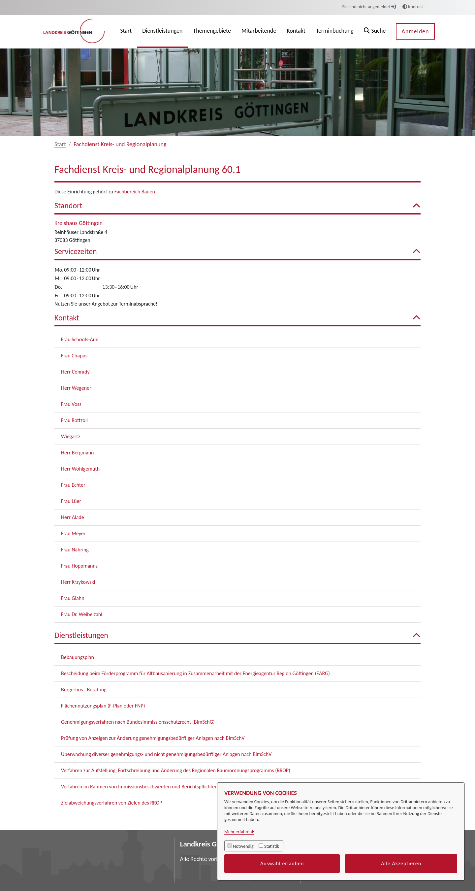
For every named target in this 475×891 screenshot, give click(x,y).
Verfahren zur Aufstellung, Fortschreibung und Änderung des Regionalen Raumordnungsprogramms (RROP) (175, 770)
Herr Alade (72, 517)
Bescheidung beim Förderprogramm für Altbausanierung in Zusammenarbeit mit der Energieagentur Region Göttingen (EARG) (195, 673)
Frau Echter (73, 485)
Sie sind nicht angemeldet (369, 7)
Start (60, 144)
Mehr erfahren (238, 832)
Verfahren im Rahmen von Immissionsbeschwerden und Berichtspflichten (139, 786)
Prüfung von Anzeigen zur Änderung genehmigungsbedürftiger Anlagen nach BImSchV (153, 738)
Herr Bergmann (77, 452)
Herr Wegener (76, 388)
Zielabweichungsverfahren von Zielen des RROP (111, 803)
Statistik (271, 846)
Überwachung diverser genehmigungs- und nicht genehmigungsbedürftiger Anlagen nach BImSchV (166, 754)
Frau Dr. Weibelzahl (81, 614)
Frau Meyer (73, 533)
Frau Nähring (75, 549)
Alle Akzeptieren (401, 863)
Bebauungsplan (77, 657)
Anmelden (415, 31)
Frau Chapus (74, 355)
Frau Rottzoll (74, 420)
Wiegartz (70, 436)
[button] (375, 31)
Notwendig (243, 846)
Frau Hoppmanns (79, 566)
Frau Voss (71, 404)
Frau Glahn (72, 598)
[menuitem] (126, 31)
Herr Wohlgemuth (80, 469)
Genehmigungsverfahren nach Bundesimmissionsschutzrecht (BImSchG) (138, 722)
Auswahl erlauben (282, 863)
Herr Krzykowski (78, 582)
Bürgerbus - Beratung (84, 689)
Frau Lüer (71, 501)
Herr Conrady (75, 372)
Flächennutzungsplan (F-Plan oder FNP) (103, 706)
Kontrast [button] (413, 7)
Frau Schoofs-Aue (79, 339)
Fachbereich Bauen (135, 191)
